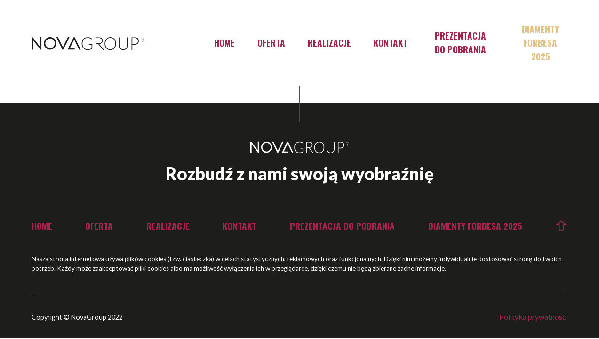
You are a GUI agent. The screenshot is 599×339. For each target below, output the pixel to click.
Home (224, 42)
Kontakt (390, 42)
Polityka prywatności (533, 316)
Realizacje (329, 42)
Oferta (271, 42)
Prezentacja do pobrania (460, 42)
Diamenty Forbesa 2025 (540, 42)
